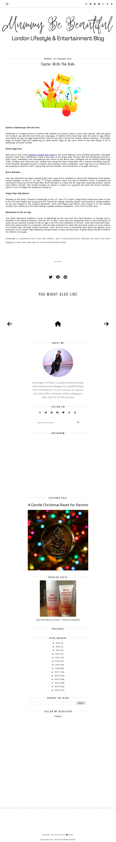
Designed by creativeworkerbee (58, 839)
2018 (57, 668)
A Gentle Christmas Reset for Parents (58, 505)
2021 (57, 657)
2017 (57, 672)
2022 (57, 654)
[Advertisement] (73, 745)
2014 (57, 683)
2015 (57, 679)
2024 (58, 646)
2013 (57, 686)
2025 (58, 643)
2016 (57, 675)
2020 (57, 661)
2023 (58, 650)
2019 (57, 665)
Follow (58, 716)
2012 (57, 690)
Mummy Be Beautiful (54, 835)
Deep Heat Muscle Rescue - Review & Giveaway (58, 619)
